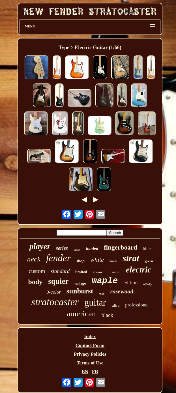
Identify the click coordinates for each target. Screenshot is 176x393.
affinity (147, 284)
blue (147, 248)
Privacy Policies (90, 354)
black (107, 315)
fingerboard (120, 247)
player (39, 246)
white (97, 259)
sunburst (79, 291)
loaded (92, 248)
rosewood (122, 291)
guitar (95, 302)
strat (131, 258)
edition (131, 282)
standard (60, 271)
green (149, 261)
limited (81, 272)
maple (105, 281)
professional (137, 305)
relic (101, 293)
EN (84, 371)
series (62, 248)
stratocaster (55, 302)
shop (80, 261)
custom (37, 271)
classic (98, 272)
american (81, 313)
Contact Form (90, 345)
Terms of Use (90, 363)
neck (33, 259)
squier (58, 281)
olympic (114, 272)
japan (77, 249)
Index (90, 336)
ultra (116, 305)
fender (58, 258)
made (113, 261)
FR (95, 371)
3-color (54, 292)
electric (138, 269)
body (35, 281)
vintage (80, 283)
